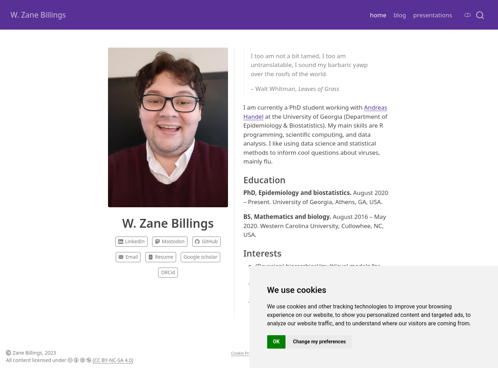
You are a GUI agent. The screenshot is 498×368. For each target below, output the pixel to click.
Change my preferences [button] (319, 341)
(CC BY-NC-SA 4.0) (112, 360)
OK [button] (276, 341)
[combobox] (480, 15)
